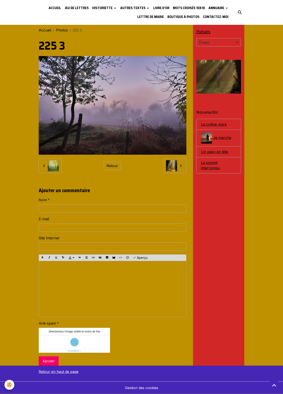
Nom (43, 200)
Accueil (55, 8)
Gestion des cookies (141, 388)
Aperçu (140, 258)
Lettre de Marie (150, 17)
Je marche (216, 138)
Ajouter (48, 361)
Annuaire (216, 8)
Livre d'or (161, 8)
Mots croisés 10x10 (189, 8)
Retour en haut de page (58, 371)
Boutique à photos (183, 17)
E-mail (44, 219)
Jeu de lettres (77, 8)
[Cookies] (9, 385)
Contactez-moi (215, 17)
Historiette (102, 8)
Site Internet (49, 238)
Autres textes (133, 8)
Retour (112, 166)
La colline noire (214, 124)
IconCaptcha (73, 351)
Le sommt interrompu (210, 165)
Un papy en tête (214, 152)
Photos (62, 30)
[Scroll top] (274, 385)
